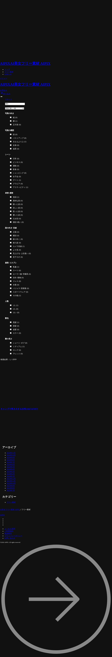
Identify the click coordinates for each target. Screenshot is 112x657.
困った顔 (18, 204)
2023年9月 (11, 486)
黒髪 (16, 322)
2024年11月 (11, 453)
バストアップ (19, 138)
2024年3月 (11, 472)
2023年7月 (11, 490)
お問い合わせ (9, 538)
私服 (16, 267)
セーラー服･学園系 (22, 274)
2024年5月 (11, 467)
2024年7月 (11, 462)
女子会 (17, 177)
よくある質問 (9, 529)
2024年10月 (11, 455)
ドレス (17, 281)
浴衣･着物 (18, 278)
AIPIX (2, 515)
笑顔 (16, 197)
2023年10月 (11, 483)
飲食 (16, 169)
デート (17, 180)
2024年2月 (11, 474)
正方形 (17, 125)
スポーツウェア (20, 292)
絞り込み (5, 94)
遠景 (16, 149)
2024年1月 (11, 476)
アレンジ (18, 354)
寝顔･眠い (18, 222)
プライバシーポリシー (13, 536)
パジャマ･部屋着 (21, 288)
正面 (16, 232)
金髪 (16, 330)
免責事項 (8, 533)
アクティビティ (20, 187)
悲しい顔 (18, 208)
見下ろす (18, 257)
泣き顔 (17, 219)
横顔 (16, 236)
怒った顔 (18, 211)
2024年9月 (11, 458)
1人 (15, 305)
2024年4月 (11, 469)
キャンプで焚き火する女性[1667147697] (19, 409)
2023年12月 (11, 479)
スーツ (17, 271)
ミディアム (19, 347)
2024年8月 (11, 460)
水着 (16, 285)
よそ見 (17, 250)
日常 (16, 159)
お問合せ (3, 90)
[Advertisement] (30, 428)
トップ (7, 69)
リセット (8, 99)
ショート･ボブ (20, 343)
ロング (17, 350)
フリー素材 (8, 72)
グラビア (18, 184)
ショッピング (19, 173)
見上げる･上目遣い (22, 254)
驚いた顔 (18, 215)
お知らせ (8, 74)
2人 (15, 309)
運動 (16, 166)
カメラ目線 (19, 246)
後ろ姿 (17, 243)
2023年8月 (11, 488)
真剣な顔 (18, 201)
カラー (17, 333)
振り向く (18, 239)
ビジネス (18, 162)
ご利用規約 (8, 531)
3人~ (16, 313)
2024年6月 (11, 465)
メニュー (3, 78)
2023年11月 (11, 481)
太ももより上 (19, 142)
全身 (16, 145)
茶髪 (16, 326)
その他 (17, 296)
